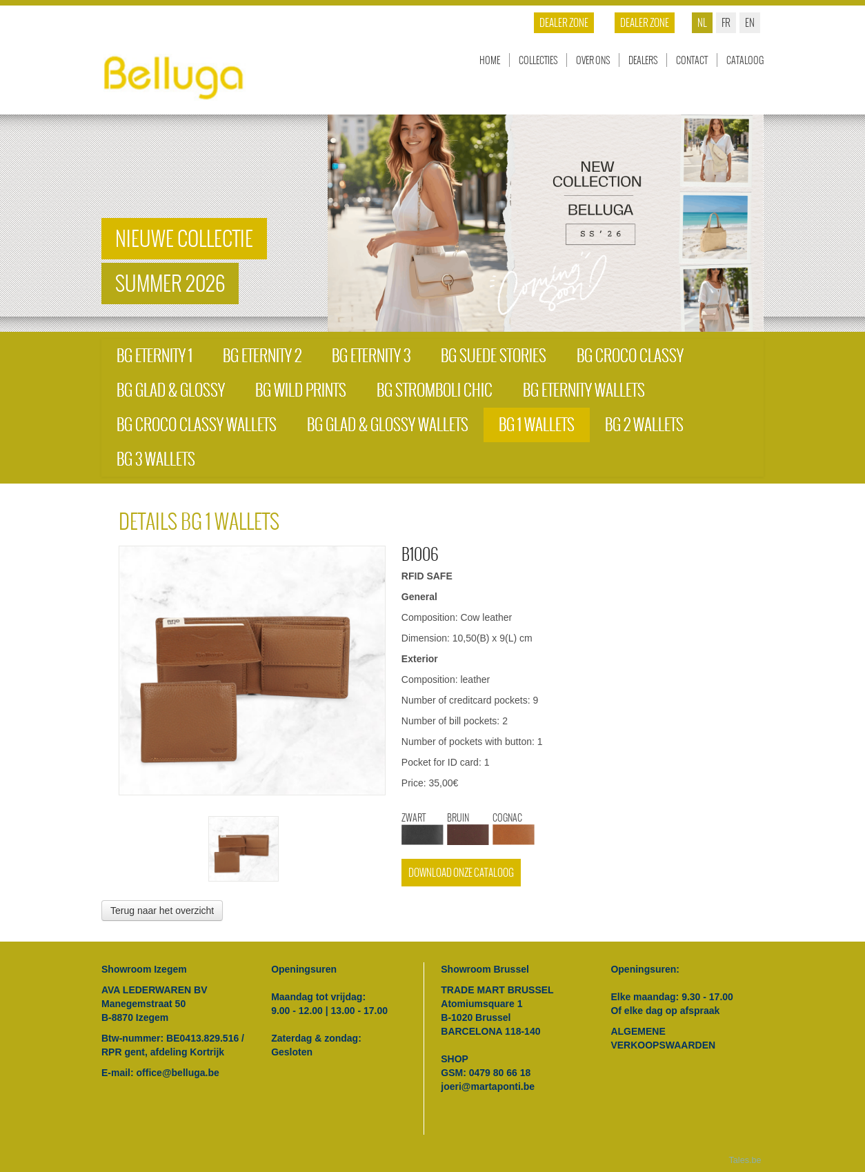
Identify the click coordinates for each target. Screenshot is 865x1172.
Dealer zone (644, 22)
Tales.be (745, 1160)
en (750, 22)
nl (702, 22)
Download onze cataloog (461, 872)
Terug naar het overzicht (162, 910)
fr (726, 22)
